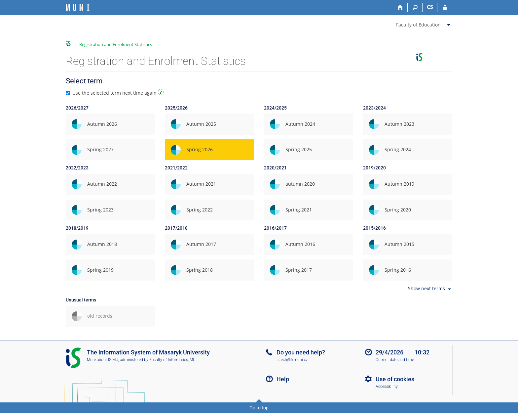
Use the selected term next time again (115, 93)
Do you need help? (301, 352)
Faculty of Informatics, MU (172, 359)
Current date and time (395, 359)
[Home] (400, 7)
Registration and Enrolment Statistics (115, 44)
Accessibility (387, 386)
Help (283, 379)
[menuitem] (424, 23)
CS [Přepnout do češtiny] (430, 7)
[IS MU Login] (444, 7)
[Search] (415, 7)
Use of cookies (395, 379)
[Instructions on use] (161, 93)
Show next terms (430, 289)
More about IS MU (102, 359)
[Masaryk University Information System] (78, 7)
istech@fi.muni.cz (292, 359)
